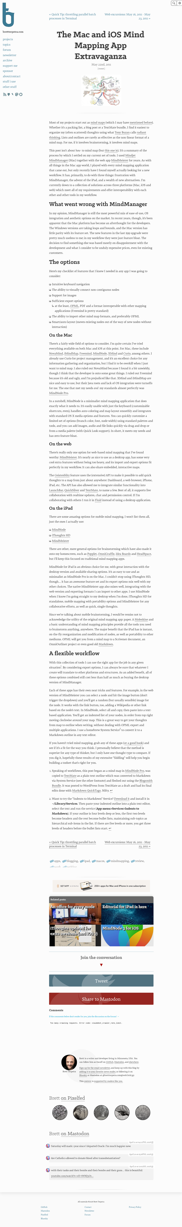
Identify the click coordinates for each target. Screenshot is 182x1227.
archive (7, 60)
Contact (88, 1207)
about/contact (11, 76)
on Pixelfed (73, 1098)
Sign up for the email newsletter (94, 1068)
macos (100, 861)
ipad (87, 861)
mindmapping (120, 861)
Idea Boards (123, 554)
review (139, 861)
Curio (126, 353)
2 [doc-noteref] (120, 728)
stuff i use (9, 81)
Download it (122, 799)
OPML (74, 306)
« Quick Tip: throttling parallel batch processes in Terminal (72, 844)
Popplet (92, 554)
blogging (72, 861)
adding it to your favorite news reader (97, 1071)
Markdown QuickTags (86, 790)
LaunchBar (56, 490)
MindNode (100, 353)
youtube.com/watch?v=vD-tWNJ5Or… (72, 1176)
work (57, 867)
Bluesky (83, 1075)
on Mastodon (75, 1134)
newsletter (9, 55)
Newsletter (89, 1211)
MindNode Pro (58, 393)
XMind (112, 353)
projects (8, 39)
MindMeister (119, 160)
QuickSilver (71, 490)
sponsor (8, 71)
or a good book (133, 743)
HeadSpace (144, 554)
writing (72, 867)
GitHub (109, 1062)
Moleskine (141, 619)
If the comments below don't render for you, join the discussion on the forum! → (84, 1016)
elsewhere (134, 1062)
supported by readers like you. (108, 1081)
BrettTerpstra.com (13, 31)
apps (57, 861)
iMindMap (71, 353)
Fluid (98, 500)
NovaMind (56, 353)
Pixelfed (44, 1215)
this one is (111, 150)
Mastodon (119, 1062)
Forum (88, 1215)
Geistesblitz (62, 475)
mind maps (98, 122)
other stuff (10, 87)
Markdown (106, 644)
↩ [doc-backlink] (111, 790)
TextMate (91, 490)
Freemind (85, 353)
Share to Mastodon (101, 999)
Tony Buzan (122, 132)
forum (7, 50)
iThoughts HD (61, 535)
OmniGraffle (106, 554)
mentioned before (141, 122)
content (87, 1081)
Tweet (101, 68)
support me (10, 66)
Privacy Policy (135, 1207)
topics (6, 45)
